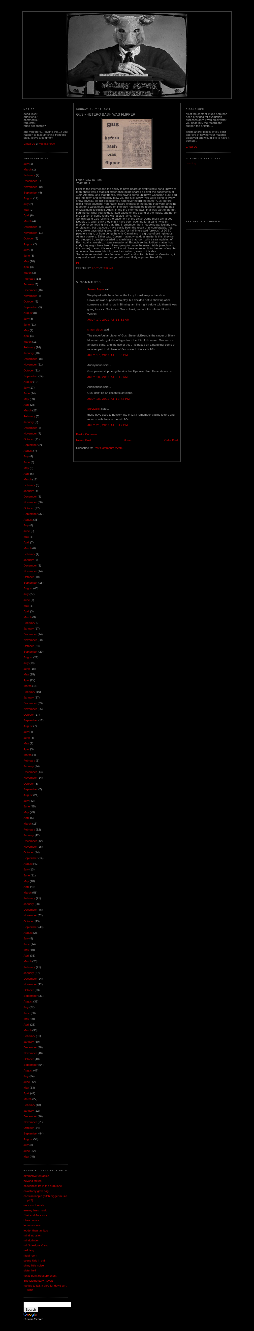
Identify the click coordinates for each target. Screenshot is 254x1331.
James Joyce (95, 289)
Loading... (192, 163)
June (27, 255)
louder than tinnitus (36, 1230)
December (30, 180)
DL (78, 263)
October (29, 238)
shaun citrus (95, 329)
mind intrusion (32, 1235)
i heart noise (31, 1220)
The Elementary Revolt (38, 1280)
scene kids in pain (35, 1260)
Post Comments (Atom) (109, 447)
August (28, 198)
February (29, 175)
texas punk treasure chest (40, 1275)
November (30, 186)
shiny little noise (34, 1265)
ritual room (30, 1255)
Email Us (29, 143)
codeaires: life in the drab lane (43, 1185)
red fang (29, 1250)
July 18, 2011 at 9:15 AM (107, 376)
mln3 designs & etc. (36, 1245)
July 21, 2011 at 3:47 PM (107, 425)
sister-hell (30, 1270)
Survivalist (93, 408)
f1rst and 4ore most (36, 1215)
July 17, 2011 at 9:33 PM (107, 355)
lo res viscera (32, 1225)
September (31, 192)
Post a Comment (86, 434)
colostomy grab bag (36, 1191)
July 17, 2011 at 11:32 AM (108, 319)
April (26, 215)
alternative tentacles (36, 1175)
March (28, 169)
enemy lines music (35, 1210)
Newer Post (83, 440)
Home (127, 440)
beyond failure (33, 1180)
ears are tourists (34, 1205)
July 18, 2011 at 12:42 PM (108, 398)
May (26, 209)
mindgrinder (31, 1240)
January (29, 284)
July (26, 163)
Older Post (171, 440)
